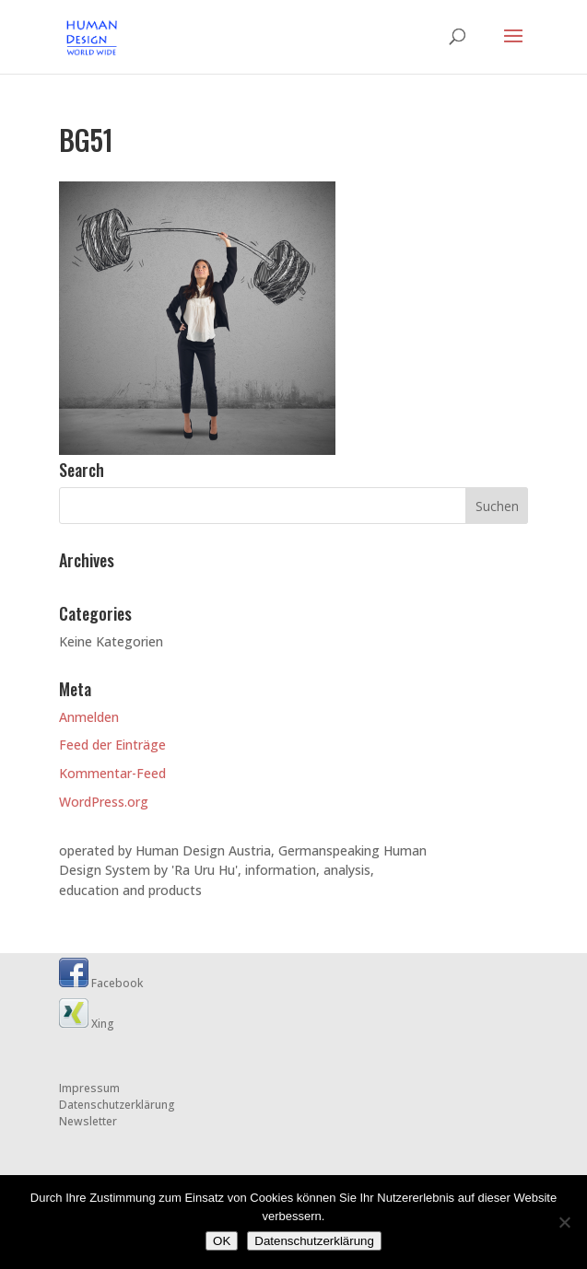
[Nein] (564, 1222)
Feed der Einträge (112, 744)
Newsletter (88, 1121)
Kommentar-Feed (112, 773)
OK (221, 1241)
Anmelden (89, 717)
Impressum (89, 1088)
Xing (86, 1023)
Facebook (101, 983)
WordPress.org (103, 801)
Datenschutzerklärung (117, 1104)
